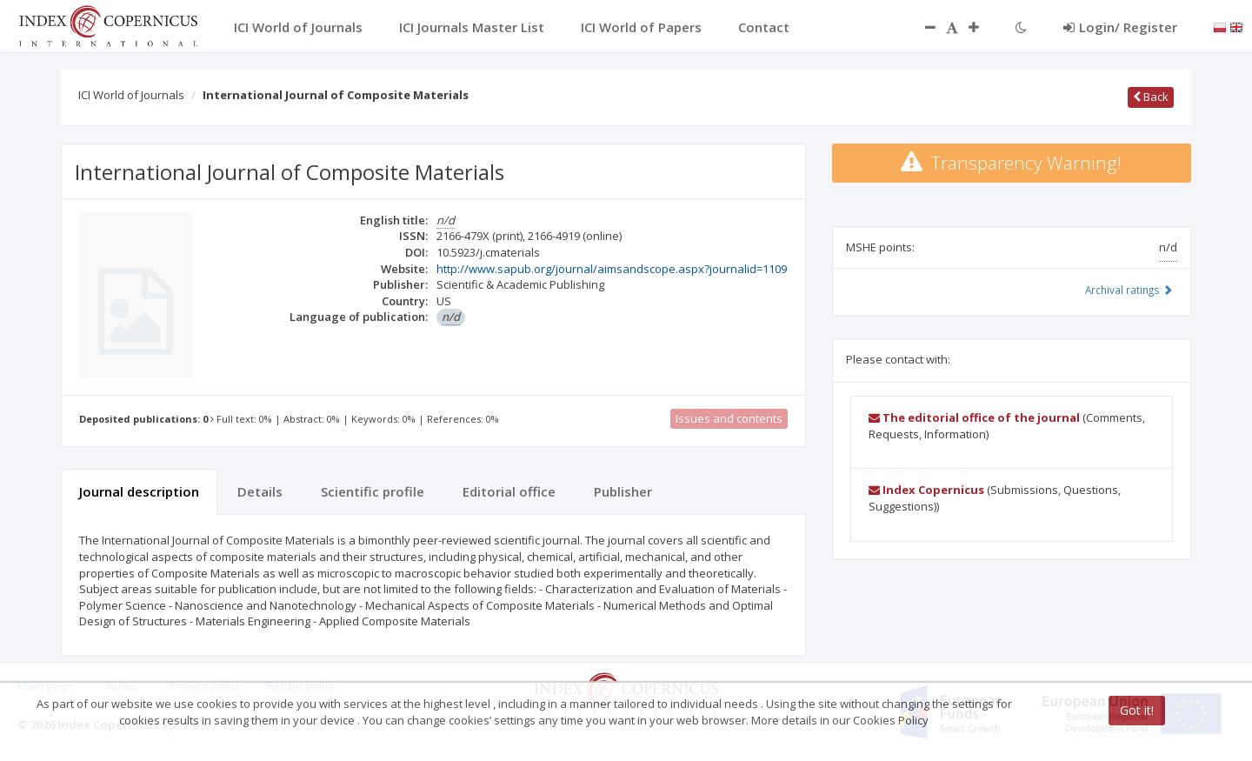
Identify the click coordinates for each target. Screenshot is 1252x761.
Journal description (139, 491)
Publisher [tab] (623, 491)
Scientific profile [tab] (372, 491)
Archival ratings (1129, 290)
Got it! (1137, 710)
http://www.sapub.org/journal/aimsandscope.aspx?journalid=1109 (611, 269)
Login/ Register (1120, 27)
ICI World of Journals (131, 95)
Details (260, 491)
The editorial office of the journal (974, 417)
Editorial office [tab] (509, 491)
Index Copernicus (926, 489)
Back (1151, 96)
